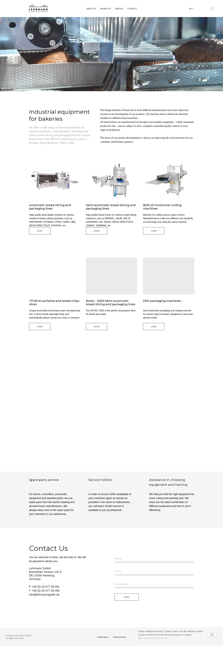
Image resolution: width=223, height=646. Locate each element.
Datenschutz (161, 638)
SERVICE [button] (119, 9)
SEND (126, 597)
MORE (40, 231)
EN (190, 9)
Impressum (148, 638)
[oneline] (154, 584)
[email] (154, 571)
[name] (154, 558)
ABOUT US (91, 9)
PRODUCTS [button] (105, 9)
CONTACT (132, 9)
